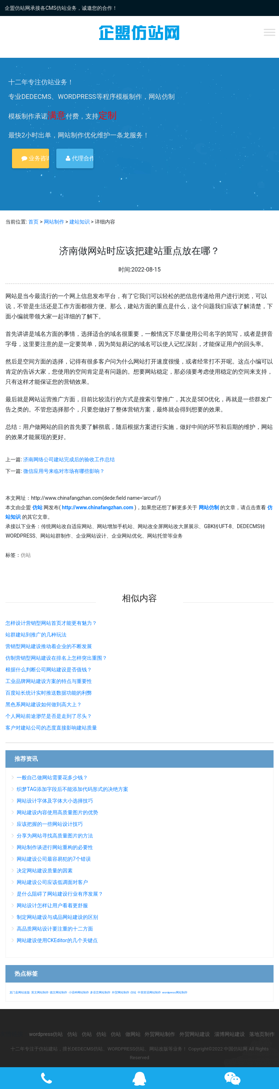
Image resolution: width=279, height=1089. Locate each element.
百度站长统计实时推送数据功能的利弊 (48, 693)
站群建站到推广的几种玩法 (35, 635)
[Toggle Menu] (269, 32)
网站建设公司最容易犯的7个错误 (54, 859)
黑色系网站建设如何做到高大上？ (43, 704)
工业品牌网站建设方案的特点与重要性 (48, 681)
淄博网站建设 (229, 1034)
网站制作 (54, 222)
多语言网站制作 (100, 992)
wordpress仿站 (46, 1034)
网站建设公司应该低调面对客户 (52, 882)
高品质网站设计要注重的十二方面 (55, 929)
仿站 (26, 555)
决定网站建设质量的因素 (45, 870)
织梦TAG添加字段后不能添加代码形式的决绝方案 (72, 789)
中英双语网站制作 (149, 992)
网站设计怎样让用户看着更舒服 (52, 905)
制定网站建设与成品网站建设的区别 (57, 917)
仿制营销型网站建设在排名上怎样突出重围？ (56, 658)
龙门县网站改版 (19, 992)
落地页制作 (262, 1034)
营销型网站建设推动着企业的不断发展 (48, 646)
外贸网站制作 (120, 992)
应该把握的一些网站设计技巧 (50, 824)
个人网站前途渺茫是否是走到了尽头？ (48, 716)
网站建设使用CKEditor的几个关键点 (57, 940)
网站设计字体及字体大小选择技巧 (55, 801)
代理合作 (79, 158)
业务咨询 (35, 158)
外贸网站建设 (194, 1034)
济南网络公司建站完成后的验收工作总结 (69, 459)
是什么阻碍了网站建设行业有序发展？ (60, 894)
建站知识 (79, 222)
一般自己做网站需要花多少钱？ (52, 777)
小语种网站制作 (79, 992)
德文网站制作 (58, 992)
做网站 (133, 1034)
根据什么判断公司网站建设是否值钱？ (48, 669)
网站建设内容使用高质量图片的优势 (57, 812)
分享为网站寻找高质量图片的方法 (55, 836)
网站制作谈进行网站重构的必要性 (55, 847)
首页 (33, 222)
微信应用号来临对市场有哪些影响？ (64, 471)
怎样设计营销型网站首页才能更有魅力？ (51, 623)
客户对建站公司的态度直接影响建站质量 (51, 728)
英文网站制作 (40, 992)
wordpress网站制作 (174, 992)
